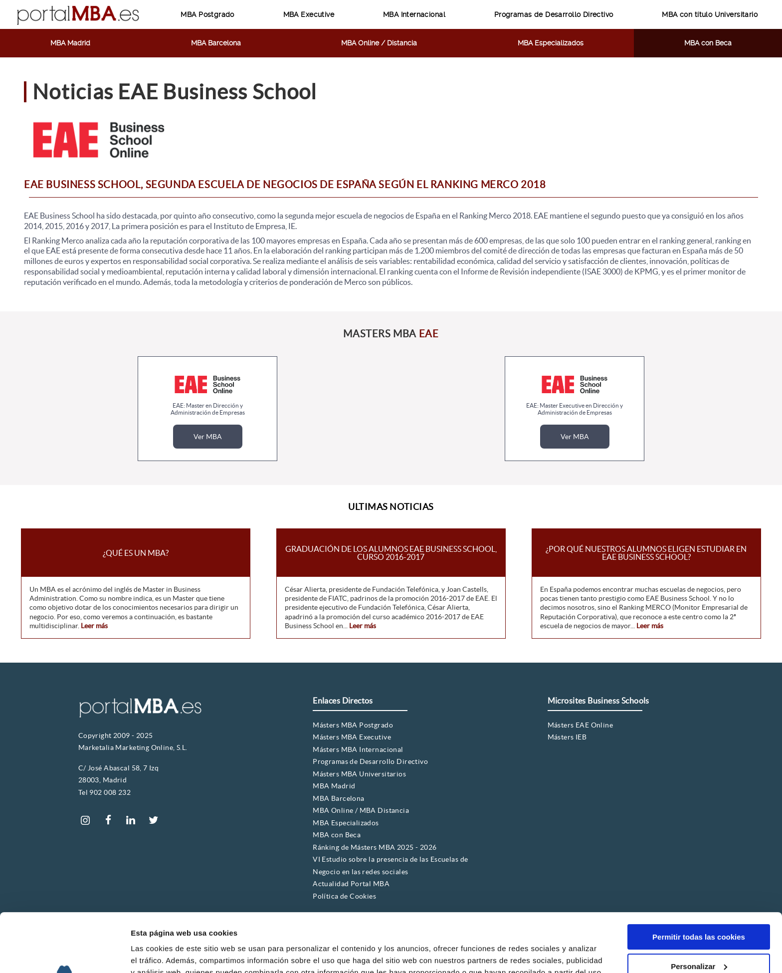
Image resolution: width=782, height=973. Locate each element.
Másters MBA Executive (352, 737)
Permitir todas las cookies (698, 878)
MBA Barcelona (216, 43)
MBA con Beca (708, 43)
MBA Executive (308, 14)
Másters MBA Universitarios (359, 774)
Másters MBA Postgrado (353, 725)
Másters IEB (567, 737)
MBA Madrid (70, 43)
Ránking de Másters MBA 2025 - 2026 (374, 847)
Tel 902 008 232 (104, 792)
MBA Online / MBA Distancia (361, 810)
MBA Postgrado (207, 14)
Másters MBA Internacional (358, 749)
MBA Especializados (551, 43)
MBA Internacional (414, 14)
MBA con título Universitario (710, 14)
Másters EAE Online (580, 725)
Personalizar (699, 907)
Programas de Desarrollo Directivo (553, 14)
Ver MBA (208, 437)
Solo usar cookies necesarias (698, 937)
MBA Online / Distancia (379, 43)
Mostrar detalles (160, 953)
